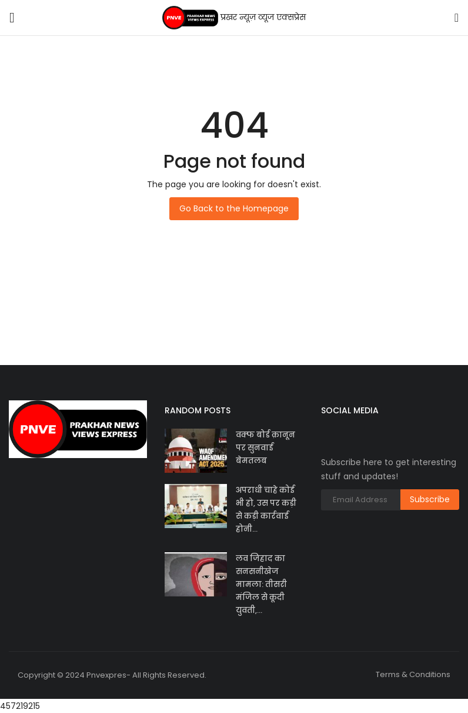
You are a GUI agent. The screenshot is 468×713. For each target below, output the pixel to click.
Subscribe (430, 499)
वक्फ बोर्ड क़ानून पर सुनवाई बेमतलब (265, 447)
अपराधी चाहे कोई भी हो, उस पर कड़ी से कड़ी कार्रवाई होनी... (266, 510)
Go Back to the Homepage (234, 208)
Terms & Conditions (413, 674)
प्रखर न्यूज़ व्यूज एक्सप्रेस (234, 17)
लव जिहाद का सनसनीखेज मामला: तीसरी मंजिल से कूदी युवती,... (261, 584)
